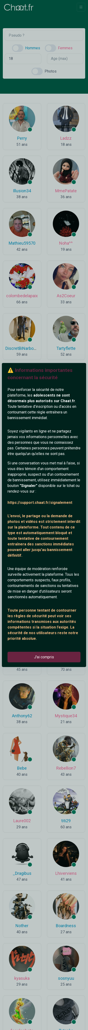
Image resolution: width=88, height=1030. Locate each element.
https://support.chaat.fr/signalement (40, 502)
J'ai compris (44, 657)
